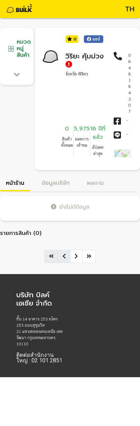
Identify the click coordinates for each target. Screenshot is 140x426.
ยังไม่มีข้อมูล (70, 207)
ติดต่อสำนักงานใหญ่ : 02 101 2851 (39, 357)
